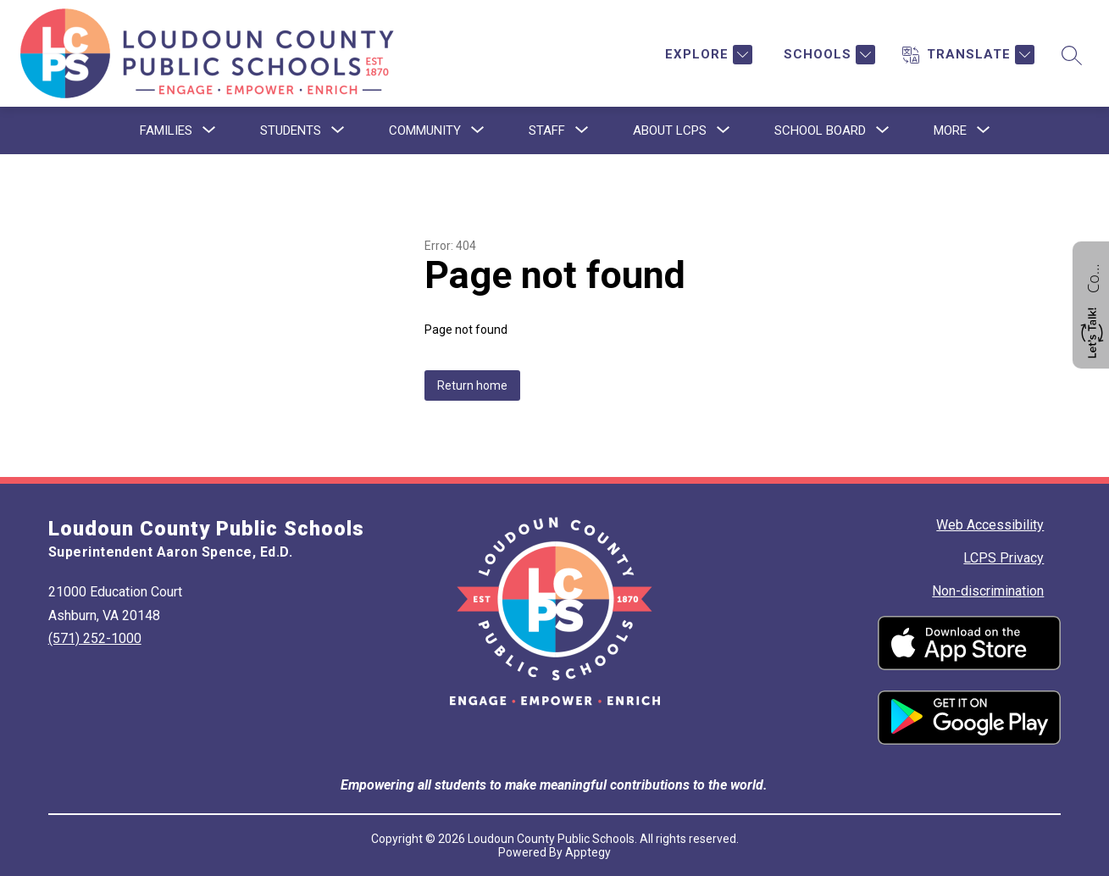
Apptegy (588, 852)
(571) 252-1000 (94, 638)
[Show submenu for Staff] (547, 130)
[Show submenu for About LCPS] (670, 130)
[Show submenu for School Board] (820, 130)
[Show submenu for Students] (290, 130)
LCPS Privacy (1003, 558)
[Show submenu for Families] (166, 130)
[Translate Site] (968, 54)
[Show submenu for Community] (425, 130)
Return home (472, 385)
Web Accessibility (990, 525)
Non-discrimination (988, 591)
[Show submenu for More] (950, 130)
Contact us (1093, 276)
